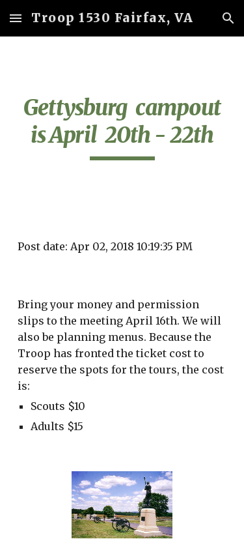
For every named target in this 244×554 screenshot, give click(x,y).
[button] (15, 18)
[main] (122, 127)
